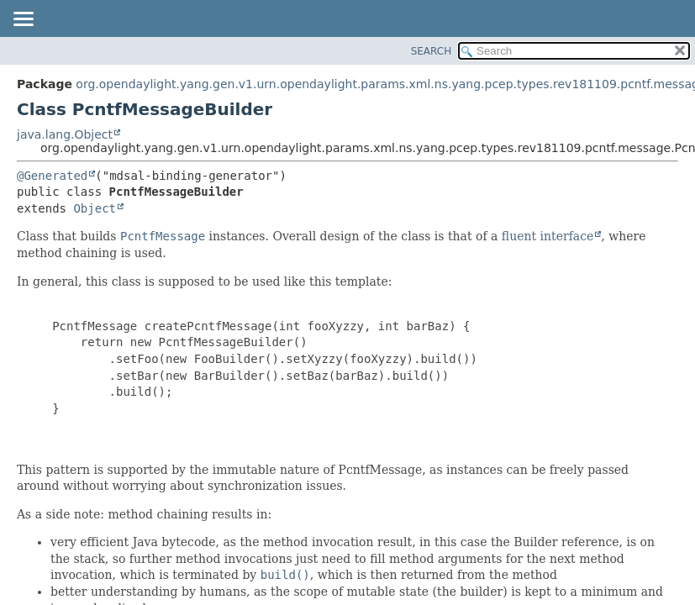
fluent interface (547, 236)
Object (94, 208)
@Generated (52, 175)
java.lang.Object (65, 134)
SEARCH (431, 51)
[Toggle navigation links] (22, 20)
